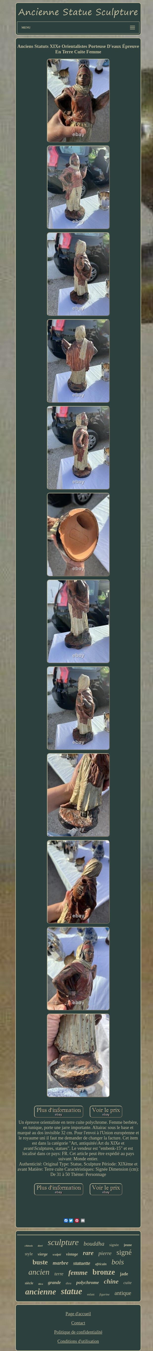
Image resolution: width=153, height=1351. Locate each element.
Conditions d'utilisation (78, 1341)
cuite (128, 1282)
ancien (38, 1271)
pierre (104, 1253)
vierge (43, 1254)
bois (117, 1262)
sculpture (63, 1242)
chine (111, 1281)
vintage (72, 1254)
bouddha (94, 1243)
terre (58, 1273)
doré (40, 1245)
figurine (104, 1294)
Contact (78, 1322)
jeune (128, 1245)
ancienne (40, 1291)
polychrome (87, 1282)
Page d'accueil (78, 1313)
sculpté (57, 1254)
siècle (29, 1283)
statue (71, 1291)
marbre (60, 1263)
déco (40, 1284)
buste (40, 1262)
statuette (81, 1263)
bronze (103, 1272)
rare (88, 1253)
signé (123, 1252)
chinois (29, 1245)
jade (124, 1273)
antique (122, 1293)
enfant (90, 1294)
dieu (68, 1283)
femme (78, 1272)
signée (114, 1245)
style (29, 1254)
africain (101, 1264)
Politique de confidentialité (78, 1332)
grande (54, 1282)
